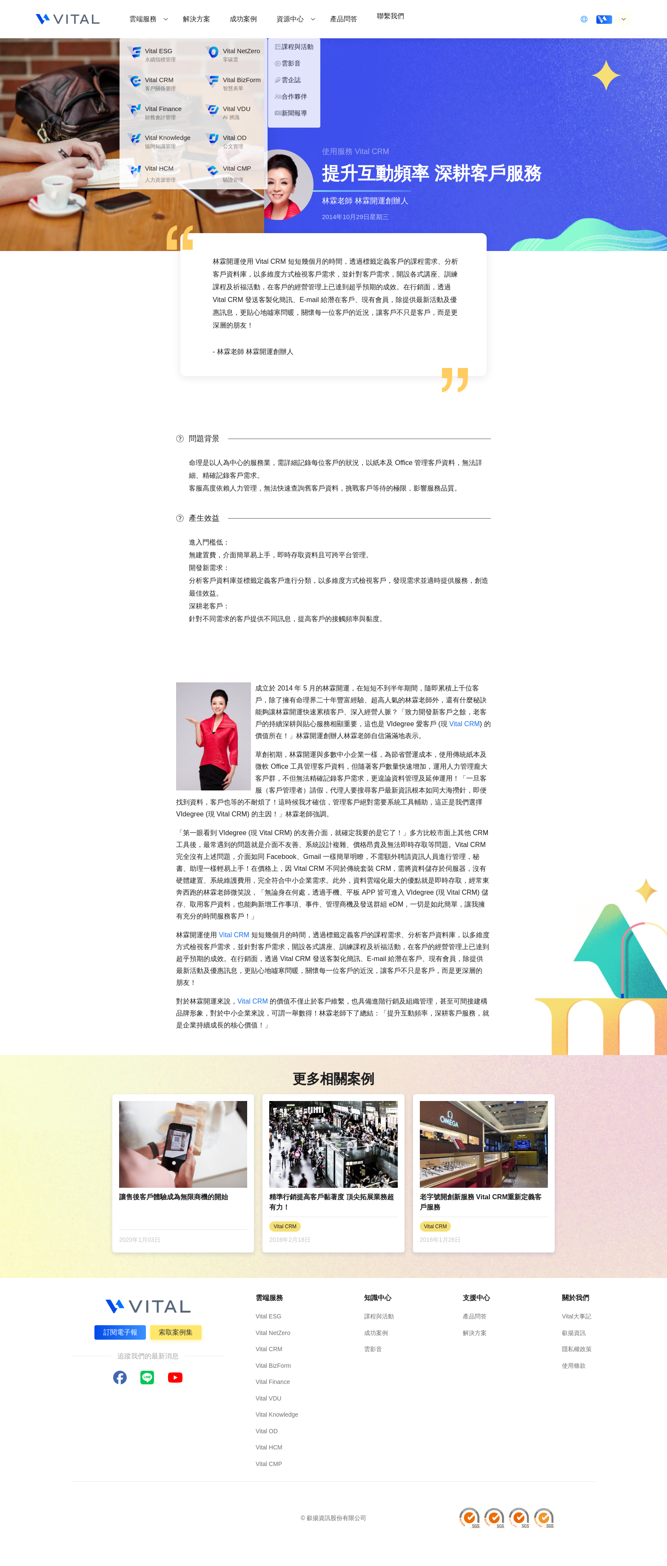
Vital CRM (464, 723)
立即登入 (564, 18)
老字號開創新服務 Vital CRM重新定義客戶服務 (481, 1202)
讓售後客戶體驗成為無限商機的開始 (173, 1197)
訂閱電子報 (118, 1330)
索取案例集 (178, 1330)
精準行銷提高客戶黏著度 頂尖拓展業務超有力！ (331, 1202)
